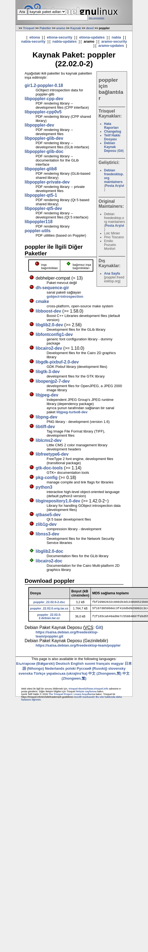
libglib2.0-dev (49, 324)
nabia (116, 37)
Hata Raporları (111, 126)
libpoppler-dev (39, 125)
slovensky (117, 670)
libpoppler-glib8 (41, 168)
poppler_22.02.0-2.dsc (49, 602)
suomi (90, 665)
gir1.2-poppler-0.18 (44, 85)
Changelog (112, 131)
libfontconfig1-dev (54, 334)
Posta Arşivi (114, 186)
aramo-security (114, 41)
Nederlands (54, 670)
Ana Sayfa (112, 273)
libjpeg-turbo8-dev (71, 412)
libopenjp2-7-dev (53, 381)
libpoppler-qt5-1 (41, 195)
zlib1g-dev (46, 524)
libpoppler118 (39, 221)
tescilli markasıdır (84, 698)
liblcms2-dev (49, 440)
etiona (34, 37)
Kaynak (75, 28)
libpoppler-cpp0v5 (43, 112)
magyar (117, 665)
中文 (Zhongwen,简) (104, 675)
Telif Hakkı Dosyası (112, 137)
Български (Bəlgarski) (35, 665)
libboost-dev (48, 311)
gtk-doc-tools (49, 468)
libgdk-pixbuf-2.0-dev (57, 362)
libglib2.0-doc (50, 551)
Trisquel (28, 28)
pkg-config (47, 477)
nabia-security (33, 41)
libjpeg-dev (47, 395)
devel (90, 28)
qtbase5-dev (48, 514)
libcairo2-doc (49, 561)
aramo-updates (111, 45)
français (103, 665)
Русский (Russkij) (92, 670)
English (77, 665)
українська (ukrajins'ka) (66, 675)
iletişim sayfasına (86, 693)
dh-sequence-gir (52, 287)
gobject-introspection (65, 296)
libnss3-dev (47, 534)
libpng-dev (46, 417)
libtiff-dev (45, 426)
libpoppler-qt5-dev (43, 208)
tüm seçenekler (97, 18)
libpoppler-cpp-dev (44, 98)
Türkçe (39, 675)
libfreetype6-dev (52, 454)
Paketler (45, 28)
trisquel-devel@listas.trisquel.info (88, 690)
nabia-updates (65, 41)
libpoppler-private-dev (47, 182)
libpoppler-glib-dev (44, 138)
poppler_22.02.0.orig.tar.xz (49, 609)
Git (120, 151)
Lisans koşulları (83, 695)
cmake (42, 301)
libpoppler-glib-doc (44, 151)
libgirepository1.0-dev (58, 501)
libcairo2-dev (49, 348)
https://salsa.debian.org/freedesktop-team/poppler (78, 647)
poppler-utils (38, 230)
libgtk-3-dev (48, 371)
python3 (44, 487)
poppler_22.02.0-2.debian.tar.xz (49, 618)
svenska (25, 675)
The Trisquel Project (60, 695)
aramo (60, 28)
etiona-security (59, 37)
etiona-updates (92, 37)
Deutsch (63, 665)
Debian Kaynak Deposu (110, 147)
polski (70, 670)
